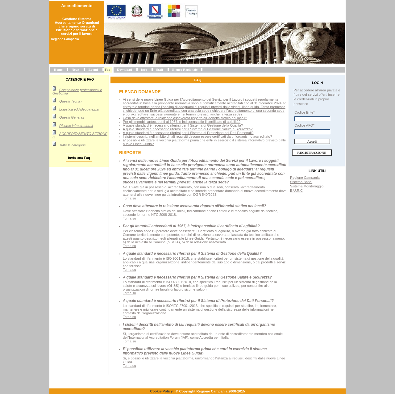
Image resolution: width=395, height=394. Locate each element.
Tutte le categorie (72, 145)
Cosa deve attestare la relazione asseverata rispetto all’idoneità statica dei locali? (185, 118)
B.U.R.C (296, 190)
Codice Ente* (304, 112)
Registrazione (311, 152)
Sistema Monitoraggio (306, 186)
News (75, 69)
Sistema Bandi (301, 182)
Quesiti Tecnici (70, 101)
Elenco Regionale (185, 69)
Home (58, 69)
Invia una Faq (79, 157)
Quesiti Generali (71, 117)
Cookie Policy (161, 391)
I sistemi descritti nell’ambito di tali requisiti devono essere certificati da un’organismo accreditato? (197, 136)
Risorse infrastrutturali (76, 126)
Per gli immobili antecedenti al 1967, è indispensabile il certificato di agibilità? (181, 122)
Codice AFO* (304, 125)
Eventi (93, 69)
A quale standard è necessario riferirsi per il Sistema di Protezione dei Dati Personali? (188, 133)
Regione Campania (305, 177)
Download (124, 69)
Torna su (129, 198)
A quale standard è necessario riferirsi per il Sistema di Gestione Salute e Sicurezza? (187, 129)
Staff (159, 69)
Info (144, 69)
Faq (107, 69)
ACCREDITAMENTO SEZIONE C (79, 135)
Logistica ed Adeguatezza (79, 109)
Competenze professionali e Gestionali (77, 91)
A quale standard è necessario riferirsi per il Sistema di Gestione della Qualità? (183, 125)
